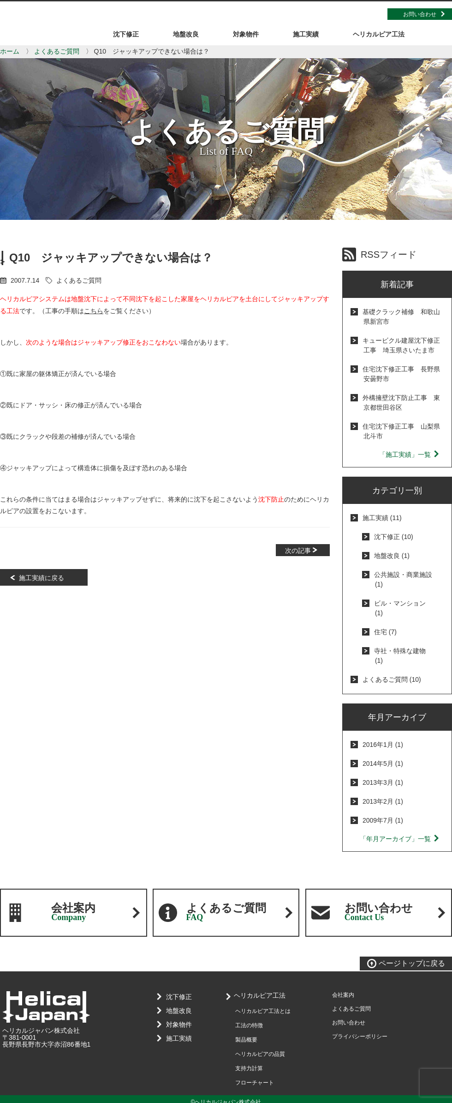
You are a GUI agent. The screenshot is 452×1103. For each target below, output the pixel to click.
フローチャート (254, 1082)
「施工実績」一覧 (409, 454)
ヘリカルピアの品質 (260, 1054)
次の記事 (298, 550)
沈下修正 (176, 996)
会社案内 (73, 912)
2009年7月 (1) (383, 820)
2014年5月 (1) (383, 763)
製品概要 (246, 1039)
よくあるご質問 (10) (392, 679)
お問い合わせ (419, 14)
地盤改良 (176, 1010)
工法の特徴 (249, 1025)
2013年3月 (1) (383, 782)
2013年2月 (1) (383, 801)
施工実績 (176, 1038)
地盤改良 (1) (392, 555)
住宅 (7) (385, 632)
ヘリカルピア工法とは (263, 1011)
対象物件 (176, 1024)
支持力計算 (249, 1068)
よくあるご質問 (56, 51)
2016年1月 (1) (383, 744)
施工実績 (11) (382, 517)
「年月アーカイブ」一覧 (400, 838)
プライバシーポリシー (359, 1036)
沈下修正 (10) (393, 536)
